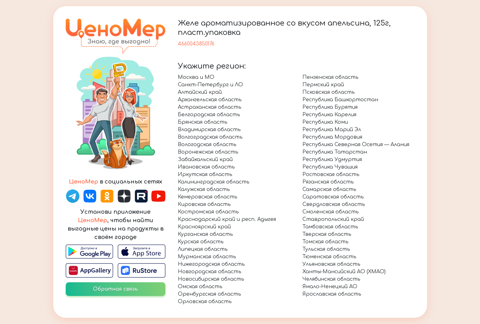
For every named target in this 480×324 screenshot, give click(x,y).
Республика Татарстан (334, 152)
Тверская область (326, 234)
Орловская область (205, 301)
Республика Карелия (329, 114)
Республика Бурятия (330, 107)
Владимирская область (209, 129)
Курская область (201, 242)
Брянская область (202, 122)
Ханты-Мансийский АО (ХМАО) (344, 271)
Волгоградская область (210, 137)
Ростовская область (330, 174)
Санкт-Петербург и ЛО (210, 85)
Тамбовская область (330, 227)
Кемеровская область (207, 197)
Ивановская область (206, 167)
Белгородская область (209, 114)
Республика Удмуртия (332, 159)
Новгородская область (209, 271)
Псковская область (328, 92)
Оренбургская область (209, 294)
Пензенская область (330, 77)
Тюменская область (329, 257)
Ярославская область (331, 294)
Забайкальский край (205, 159)
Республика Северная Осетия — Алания (355, 144)
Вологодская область (207, 144)
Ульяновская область (331, 264)
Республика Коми (325, 122)
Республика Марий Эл (331, 129)
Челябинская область (331, 279)
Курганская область (205, 234)
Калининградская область (214, 182)
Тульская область (326, 249)
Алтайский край (200, 92)
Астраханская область (209, 107)
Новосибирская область (211, 279)
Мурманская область (207, 257)
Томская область (325, 242)
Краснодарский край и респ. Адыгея (227, 219)
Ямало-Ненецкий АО (329, 286)
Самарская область (329, 189)
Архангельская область (210, 99)
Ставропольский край (333, 219)
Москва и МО (196, 77)
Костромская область (208, 212)
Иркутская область (205, 174)
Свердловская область (333, 204)
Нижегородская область (211, 264)
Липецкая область (203, 249)
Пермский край (323, 85)
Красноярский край (204, 227)
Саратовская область (333, 197)
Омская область (200, 286)
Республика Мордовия (332, 137)
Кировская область (204, 204)
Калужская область (204, 189)
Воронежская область (208, 152)
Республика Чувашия (330, 167)
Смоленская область (330, 212)
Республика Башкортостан (340, 99)
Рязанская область (328, 182)
